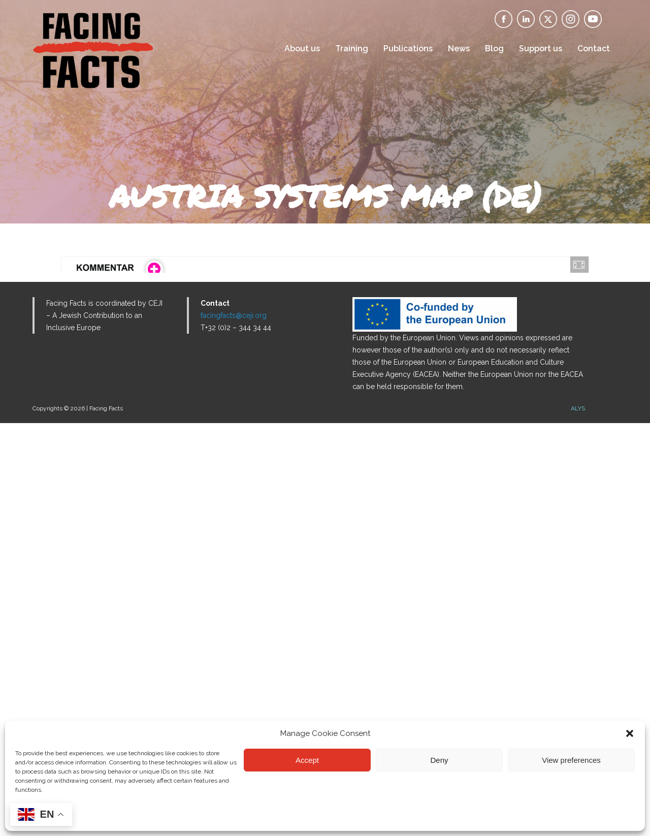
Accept (307, 760)
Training (351, 48)
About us (302, 48)
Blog (494, 48)
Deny (439, 760)
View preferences (571, 760)
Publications (408, 48)
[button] (630, 733)
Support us (540, 48)
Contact (593, 48)
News (459, 48)
